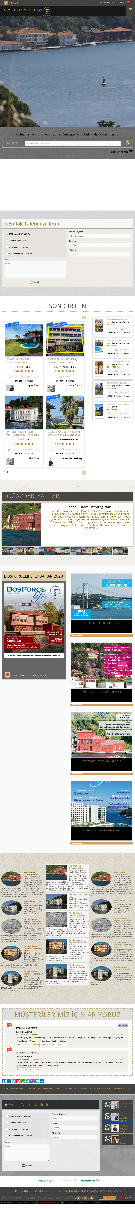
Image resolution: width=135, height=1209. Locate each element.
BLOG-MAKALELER (100, 1088)
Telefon (72, 241)
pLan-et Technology (71, 1202)
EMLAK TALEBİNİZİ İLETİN (112, 2)
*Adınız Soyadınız (76, 231)
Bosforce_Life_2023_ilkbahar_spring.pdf (25, 675)
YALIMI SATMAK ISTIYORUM (71, 1088)
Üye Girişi (116, 1202)
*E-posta (72, 250)
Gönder (35, 282)
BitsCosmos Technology (47, 1202)
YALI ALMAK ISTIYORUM (40, 1088)
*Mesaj (7, 259)
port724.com (17, 1202)
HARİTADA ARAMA (13, 1088)
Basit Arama (121, 151)
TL (105, 1198)
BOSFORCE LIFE (122, 1088)
